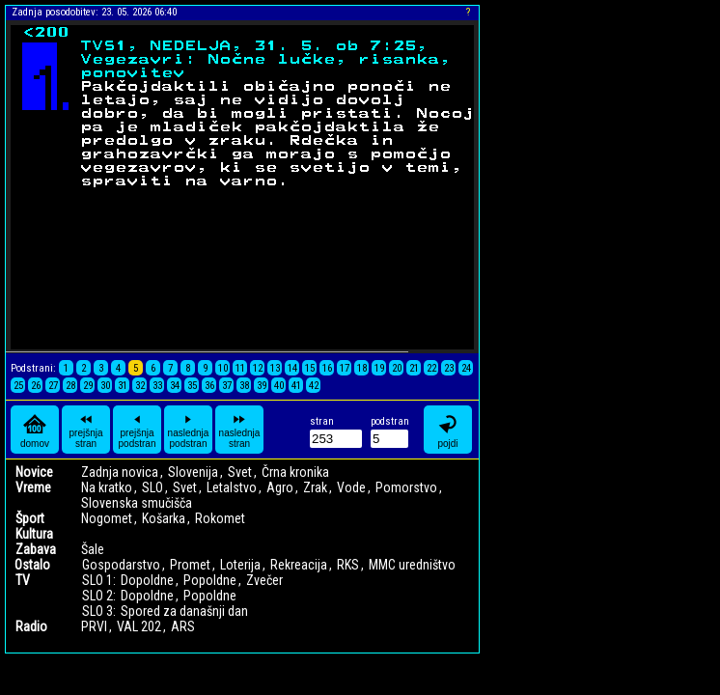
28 (70, 385)
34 (175, 385)
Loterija (240, 564)
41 (296, 385)
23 (449, 368)
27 (53, 385)
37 (227, 385)
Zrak (315, 487)
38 (244, 385)
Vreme (33, 487)
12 (258, 368)
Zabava (36, 549)
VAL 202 (139, 626)
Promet (190, 564)
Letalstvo (232, 487)
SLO (152, 487)
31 (122, 385)
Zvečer (264, 580)
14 (292, 368)
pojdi (447, 430)
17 (344, 368)
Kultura (34, 534)
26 (36, 385)
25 (18, 385)
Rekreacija (298, 564)
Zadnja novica (119, 472)
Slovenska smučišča (136, 503)
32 (140, 385)
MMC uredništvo (412, 564)
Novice (34, 472)
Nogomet (106, 518)
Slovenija (193, 472)
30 (105, 385)
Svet (240, 472)
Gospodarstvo (121, 564)
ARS (183, 626)
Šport (30, 518)
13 (275, 368)
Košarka (163, 518)
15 (310, 368)
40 (279, 385)
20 (397, 368)
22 (431, 368)
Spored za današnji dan (184, 611)
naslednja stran (240, 429)
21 (414, 368)
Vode (351, 487)
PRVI (94, 626)
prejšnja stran (85, 429)
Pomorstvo (406, 487)
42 (313, 385)
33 (157, 385)
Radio (31, 626)
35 (192, 385)
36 (209, 385)
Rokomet (220, 518)
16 (327, 368)
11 (240, 368)
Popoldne (209, 580)
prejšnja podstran (137, 429)
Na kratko (106, 487)
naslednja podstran (188, 429)
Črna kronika (295, 472)
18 (362, 368)
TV (23, 580)
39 (261, 385)
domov (34, 430)
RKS (348, 564)
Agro (279, 487)
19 (379, 368)
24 (466, 368)
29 (88, 385)
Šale (92, 549)
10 (223, 368)
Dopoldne (147, 580)
